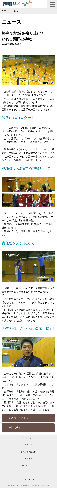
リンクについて (28, 472)
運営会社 (28, 445)
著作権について (28, 465)
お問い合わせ (28, 438)
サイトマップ (28, 479)
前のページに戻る (18, 418)
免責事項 (28, 459)
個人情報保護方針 (28, 452)
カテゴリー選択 (9, 11)
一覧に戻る (15, 427)
